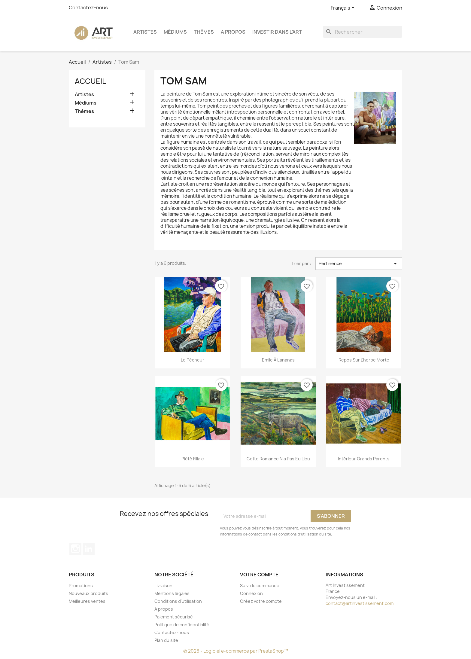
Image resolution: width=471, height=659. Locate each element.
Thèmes (204, 32)
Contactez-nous (88, 7)
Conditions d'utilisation (178, 601)
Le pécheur (192, 360)
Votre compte (259, 574)
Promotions (81, 585)
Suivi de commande (259, 585)
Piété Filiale (192, 459)
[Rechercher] (362, 32)
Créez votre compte (261, 601)
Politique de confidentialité (181, 624)
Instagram (75, 549)
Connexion (251, 593)
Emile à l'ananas (278, 360)
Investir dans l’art (277, 32)
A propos (233, 32)
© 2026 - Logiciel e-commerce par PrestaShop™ (235, 651)
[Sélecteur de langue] (344, 8)
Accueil (90, 81)
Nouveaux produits (88, 593)
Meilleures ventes (87, 601)
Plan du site (166, 640)
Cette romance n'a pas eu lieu (278, 459)
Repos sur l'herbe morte (364, 360)
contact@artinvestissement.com (360, 603)
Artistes (145, 32)
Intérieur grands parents (364, 459)
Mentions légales (172, 593)
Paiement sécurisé (173, 617)
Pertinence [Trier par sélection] (359, 263)
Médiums (175, 32)
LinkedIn (89, 549)
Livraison (163, 585)
